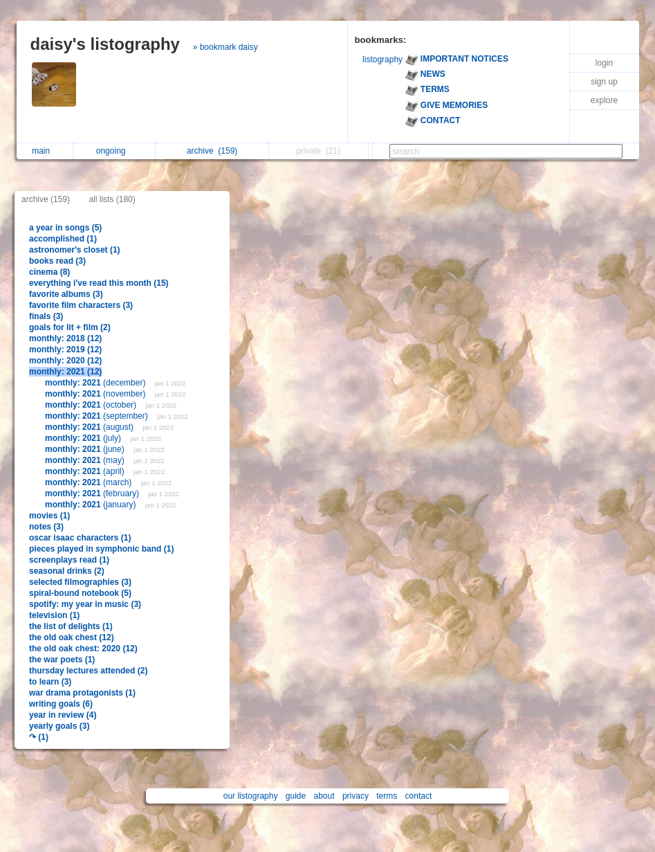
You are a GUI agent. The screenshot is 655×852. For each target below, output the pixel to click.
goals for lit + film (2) (70, 327)
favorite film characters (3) (81, 305)
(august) (90, 427)
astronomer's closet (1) (74, 250)
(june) (86, 449)
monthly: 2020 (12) (65, 360)
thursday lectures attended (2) (88, 671)
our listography (250, 796)
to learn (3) (50, 682)
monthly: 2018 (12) (65, 338)
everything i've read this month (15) (99, 283)
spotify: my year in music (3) (85, 604)
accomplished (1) (63, 239)
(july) (84, 438)
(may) (86, 460)
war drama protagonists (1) (82, 693)
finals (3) (46, 316)
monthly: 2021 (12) (65, 372)
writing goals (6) (61, 704)
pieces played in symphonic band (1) (101, 549)
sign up (604, 82)
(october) (91, 405)
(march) (89, 482)
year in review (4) (62, 715)
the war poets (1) (62, 659)
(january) (91, 504)
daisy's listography (105, 44)
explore (604, 100)
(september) (97, 416)
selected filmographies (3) (80, 582)
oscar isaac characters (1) (80, 538)
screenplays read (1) (69, 560)
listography (382, 59)
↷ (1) (38, 737)
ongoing (114, 151)
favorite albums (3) (66, 294)
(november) (96, 394)
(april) (86, 471)
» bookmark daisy (225, 47)
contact (418, 796)
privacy (355, 796)
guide (296, 796)
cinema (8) (49, 272)
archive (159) (45, 199)
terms (386, 796)
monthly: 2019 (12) (65, 349)
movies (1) (49, 515)
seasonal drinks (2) (66, 571)
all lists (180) (112, 199)
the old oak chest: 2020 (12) (83, 648)
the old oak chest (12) (71, 637)
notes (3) (46, 527)
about (324, 796)
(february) (93, 493)
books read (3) (57, 261)
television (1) (54, 615)
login (604, 63)
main (44, 151)
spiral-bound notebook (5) (80, 593)
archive (212, 151)
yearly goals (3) (59, 726)
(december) (96, 383)
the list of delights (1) (71, 626)
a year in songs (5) (65, 228)
